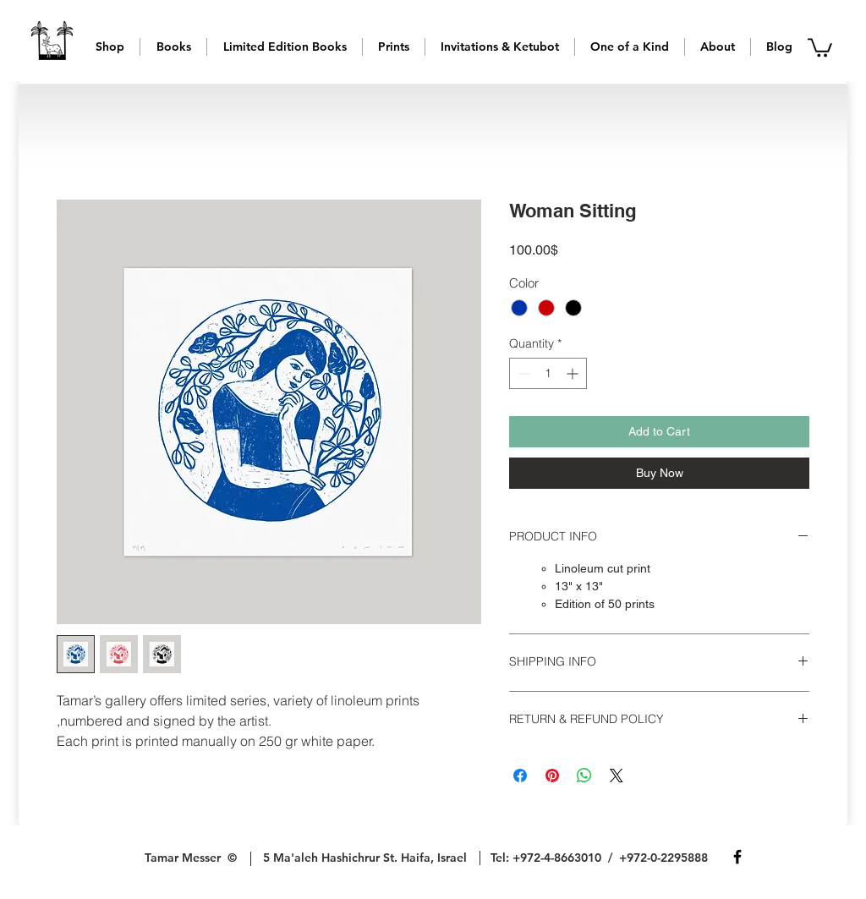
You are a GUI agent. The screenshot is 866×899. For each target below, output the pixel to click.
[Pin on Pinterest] (552, 775)
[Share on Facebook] (520, 775)
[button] (109, 47)
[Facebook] (737, 856)
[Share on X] (616, 775)
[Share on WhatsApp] (584, 775)
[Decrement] (522, 373)
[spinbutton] (548, 373)
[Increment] (573, 373)
